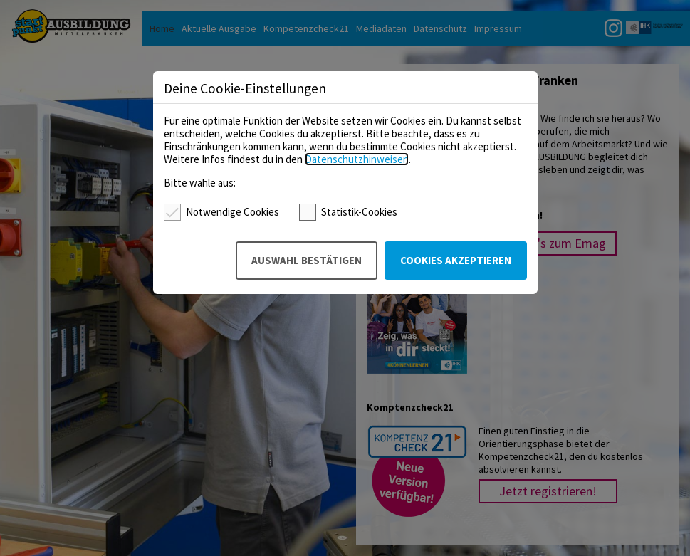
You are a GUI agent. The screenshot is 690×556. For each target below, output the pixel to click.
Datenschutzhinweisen (357, 159)
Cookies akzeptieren (455, 260)
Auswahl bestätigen (306, 260)
